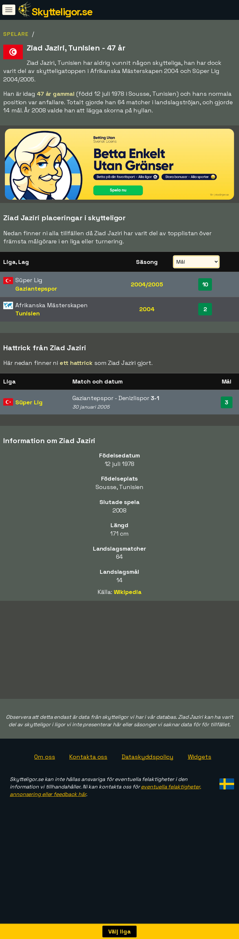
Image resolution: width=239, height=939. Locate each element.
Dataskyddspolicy (147, 781)
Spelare (16, 34)
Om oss (44, 781)
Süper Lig (28, 402)
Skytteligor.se (62, 11)
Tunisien (27, 313)
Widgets (199, 781)
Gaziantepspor (36, 288)
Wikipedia (128, 592)
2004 (147, 309)
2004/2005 (147, 284)
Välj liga (119, 931)
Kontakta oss (88, 781)
